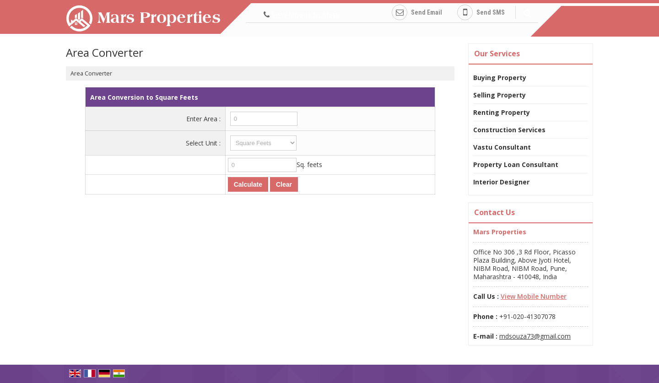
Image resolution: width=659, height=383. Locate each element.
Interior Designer (501, 182)
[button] (306, 15)
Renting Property (501, 112)
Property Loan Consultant (515, 164)
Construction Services (509, 129)
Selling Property (499, 95)
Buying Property (499, 77)
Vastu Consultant (502, 147)
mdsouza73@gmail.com (535, 336)
